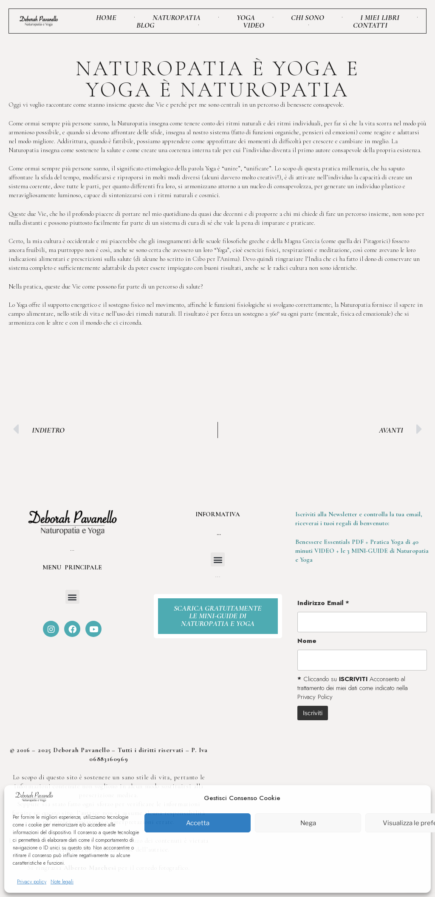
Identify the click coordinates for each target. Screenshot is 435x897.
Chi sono (307, 17)
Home (106, 17)
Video (254, 25)
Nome (306, 641)
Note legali (62, 882)
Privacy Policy (315, 697)
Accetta (197, 823)
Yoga (246, 17)
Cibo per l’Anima (214, 259)
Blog (145, 25)
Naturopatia (177, 17)
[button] (72, 597)
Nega (308, 823)
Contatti (370, 25)
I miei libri (379, 17)
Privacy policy (31, 882)
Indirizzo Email (323, 603)
